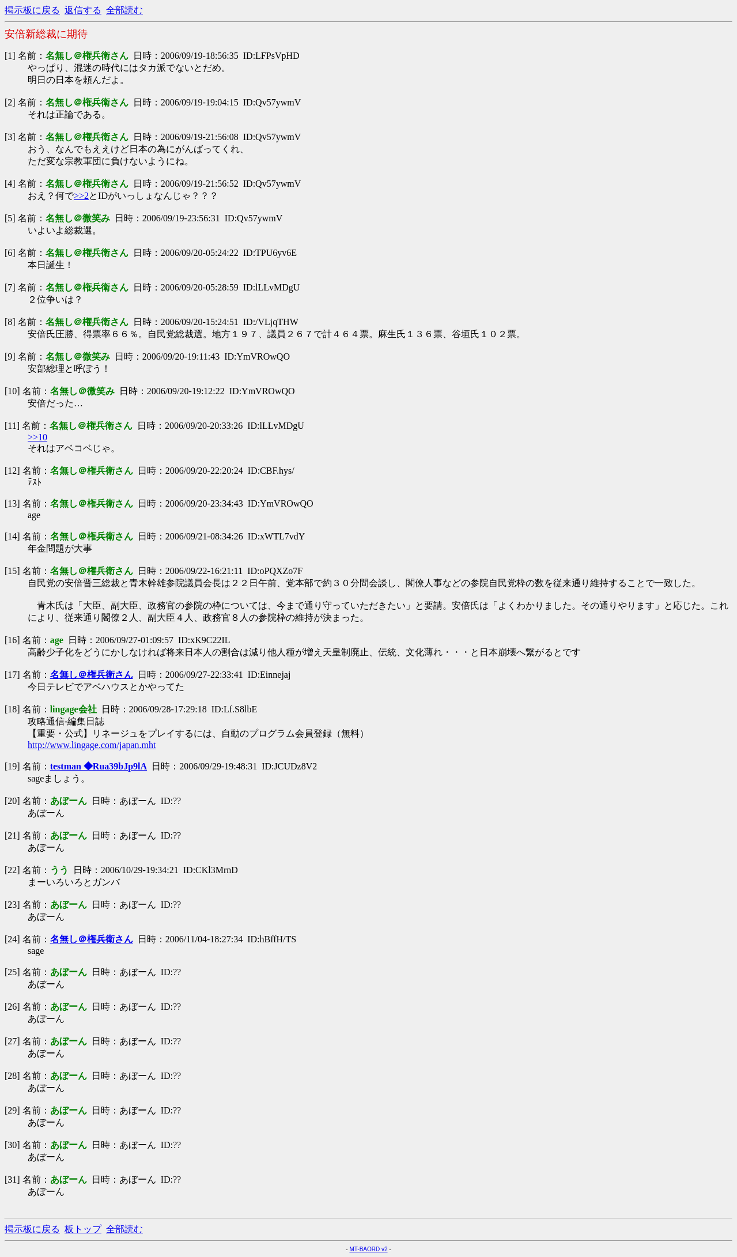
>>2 (81, 196)
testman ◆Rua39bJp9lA (98, 766)
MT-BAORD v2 (368, 1249)
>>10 (37, 437)
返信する (83, 10)
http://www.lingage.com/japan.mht (92, 745)
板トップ (83, 1229)
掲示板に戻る (32, 10)
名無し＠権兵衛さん (91, 675)
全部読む (124, 10)
